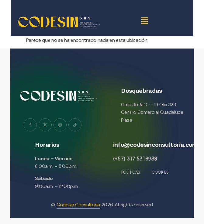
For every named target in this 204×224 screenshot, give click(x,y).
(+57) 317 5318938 (135, 158)
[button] (144, 21)
